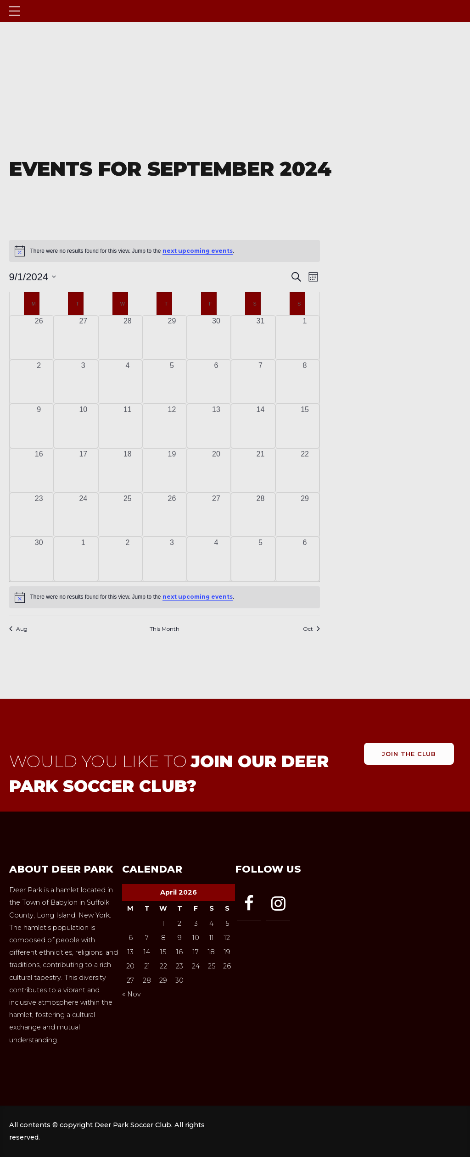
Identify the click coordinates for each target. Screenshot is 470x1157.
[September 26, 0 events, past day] (172, 515)
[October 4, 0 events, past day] (216, 559)
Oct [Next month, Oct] (311, 628)
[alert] (164, 597)
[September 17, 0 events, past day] (83, 470)
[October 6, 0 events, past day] (305, 559)
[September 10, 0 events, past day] (83, 426)
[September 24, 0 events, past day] (83, 515)
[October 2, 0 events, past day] (128, 559)
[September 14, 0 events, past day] (260, 426)
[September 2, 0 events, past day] (39, 382)
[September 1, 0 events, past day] (305, 337)
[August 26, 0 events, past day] (39, 337)
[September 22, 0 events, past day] (305, 470)
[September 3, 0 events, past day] (83, 382)
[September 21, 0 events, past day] (260, 470)
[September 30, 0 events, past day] (39, 559)
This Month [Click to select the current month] (164, 628)
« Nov (131, 994)
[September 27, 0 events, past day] (216, 515)
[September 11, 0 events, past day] (128, 426)
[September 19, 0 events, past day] (172, 470)
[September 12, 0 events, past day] (172, 426)
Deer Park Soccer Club (115, 11)
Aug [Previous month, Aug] (18, 628)
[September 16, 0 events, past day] (39, 470)
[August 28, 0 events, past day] (128, 337)
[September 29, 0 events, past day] (305, 515)
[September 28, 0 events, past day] (260, 515)
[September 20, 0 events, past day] (216, 470)
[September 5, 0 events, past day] (172, 382)
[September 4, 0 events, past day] (128, 382)
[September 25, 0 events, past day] (128, 515)
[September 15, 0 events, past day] (305, 426)
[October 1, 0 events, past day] (83, 559)
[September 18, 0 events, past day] (128, 470)
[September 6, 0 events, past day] (216, 382)
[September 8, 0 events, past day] (305, 382)
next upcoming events (197, 250)
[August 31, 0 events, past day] (260, 337)
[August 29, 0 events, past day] (172, 337)
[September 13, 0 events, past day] (216, 426)
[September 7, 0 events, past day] (260, 382)
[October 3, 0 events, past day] (172, 559)
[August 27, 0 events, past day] (83, 337)
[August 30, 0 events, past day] (216, 337)
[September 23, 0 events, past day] (39, 515)
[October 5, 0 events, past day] (260, 559)
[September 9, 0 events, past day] (39, 426)
